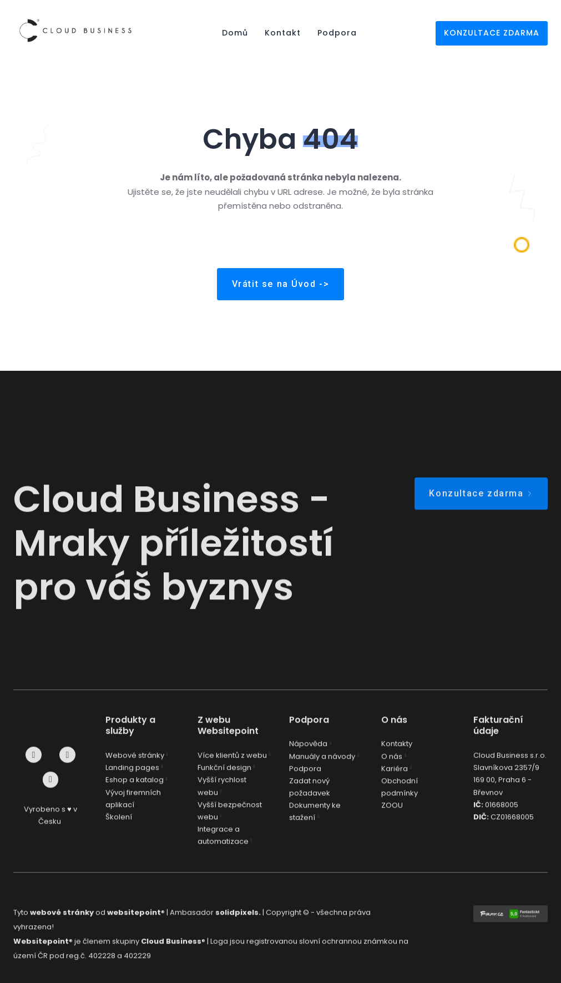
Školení (118, 823)
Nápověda (308, 750)
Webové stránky (134, 762)
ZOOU (392, 812)
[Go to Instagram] (67, 762)
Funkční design (224, 774)
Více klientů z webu (232, 762)
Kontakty (396, 750)
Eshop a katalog (134, 787)
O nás (391, 763)
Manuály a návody (322, 763)
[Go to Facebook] (34, 762)
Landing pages (132, 774)
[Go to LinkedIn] (51, 787)
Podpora (305, 775)
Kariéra (394, 775)
